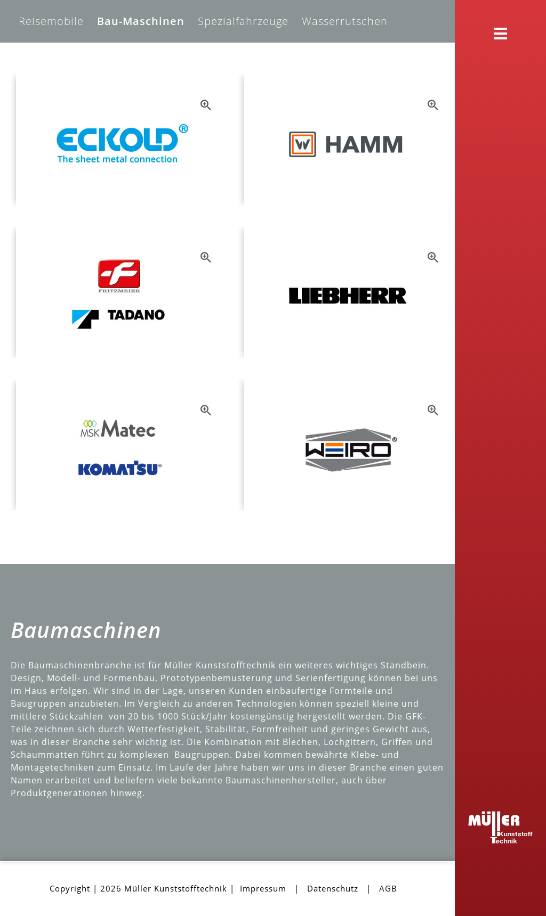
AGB (388, 888)
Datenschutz (332, 888)
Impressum (263, 888)
